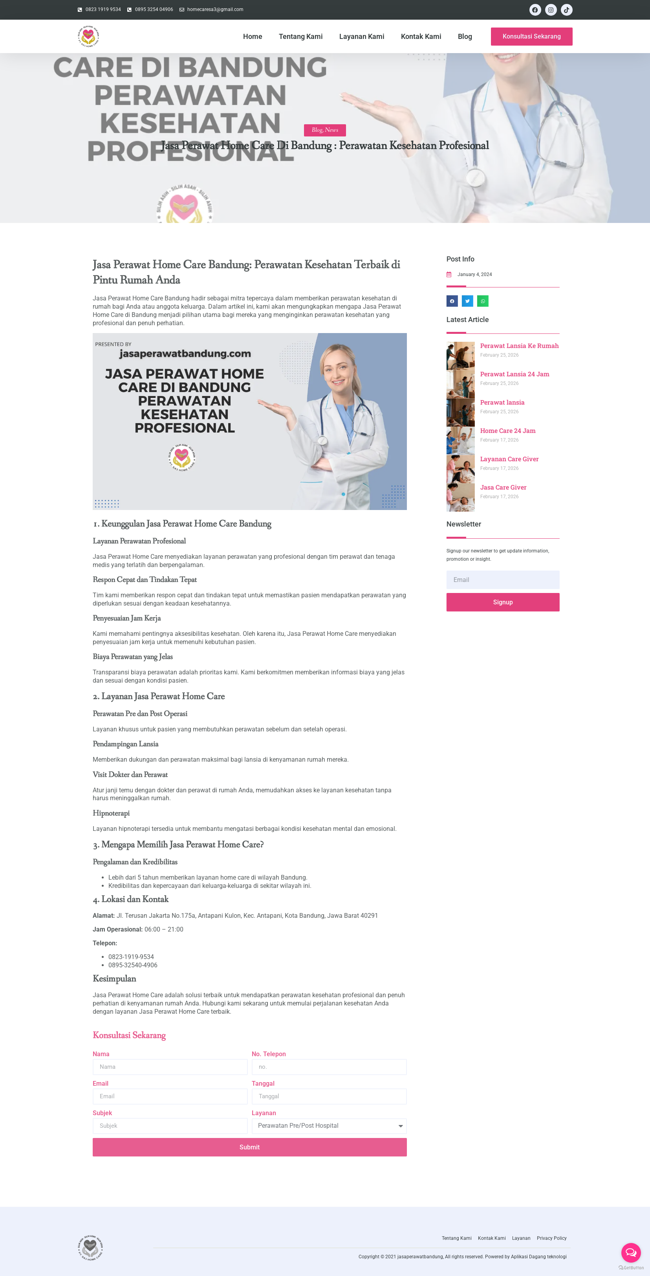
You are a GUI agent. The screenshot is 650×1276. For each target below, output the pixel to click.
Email (100, 1083)
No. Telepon (269, 1054)
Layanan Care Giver (536, 459)
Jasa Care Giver (530, 487)
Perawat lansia (529, 402)
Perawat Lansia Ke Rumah (546, 345)
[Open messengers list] (631, 1253)
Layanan (264, 1113)
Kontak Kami (421, 36)
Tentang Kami (301, 36)
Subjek (102, 1113)
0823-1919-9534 (131, 957)
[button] (479, 301)
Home (252, 36)
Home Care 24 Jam (534, 430)
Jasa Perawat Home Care (128, 995)
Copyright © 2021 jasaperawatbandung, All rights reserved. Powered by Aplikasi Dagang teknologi (463, 1256)
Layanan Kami (362, 36)
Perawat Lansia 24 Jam (541, 374)
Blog (465, 36)
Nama (101, 1054)
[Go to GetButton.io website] (631, 1267)
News (331, 130)
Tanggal (263, 1083)
